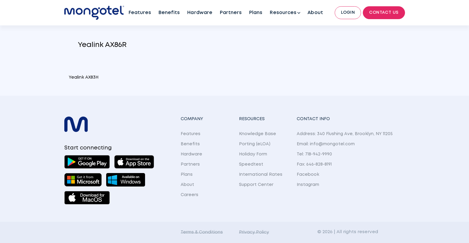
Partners (231, 12)
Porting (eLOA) (254, 144)
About (315, 12)
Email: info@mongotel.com (326, 144)
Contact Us (383, 12)
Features (140, 12)
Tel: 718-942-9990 (314, 154)
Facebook (308, 174)
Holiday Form (253, 154)
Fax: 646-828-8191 (314, 164)
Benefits (169, 12)
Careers (189, 195)
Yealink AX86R (102, 45)
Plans (255, 12)
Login (348, 12)
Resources (283, 12)
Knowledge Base (257, 134)
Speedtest (251, 164)
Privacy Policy (254, 232)
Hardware (199, 12)
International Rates (260, 174)
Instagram (308, 185)
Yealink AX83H (83, 77)
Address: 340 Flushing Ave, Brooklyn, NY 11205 (345, 134)
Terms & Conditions (202, 232)
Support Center (256, 185)
